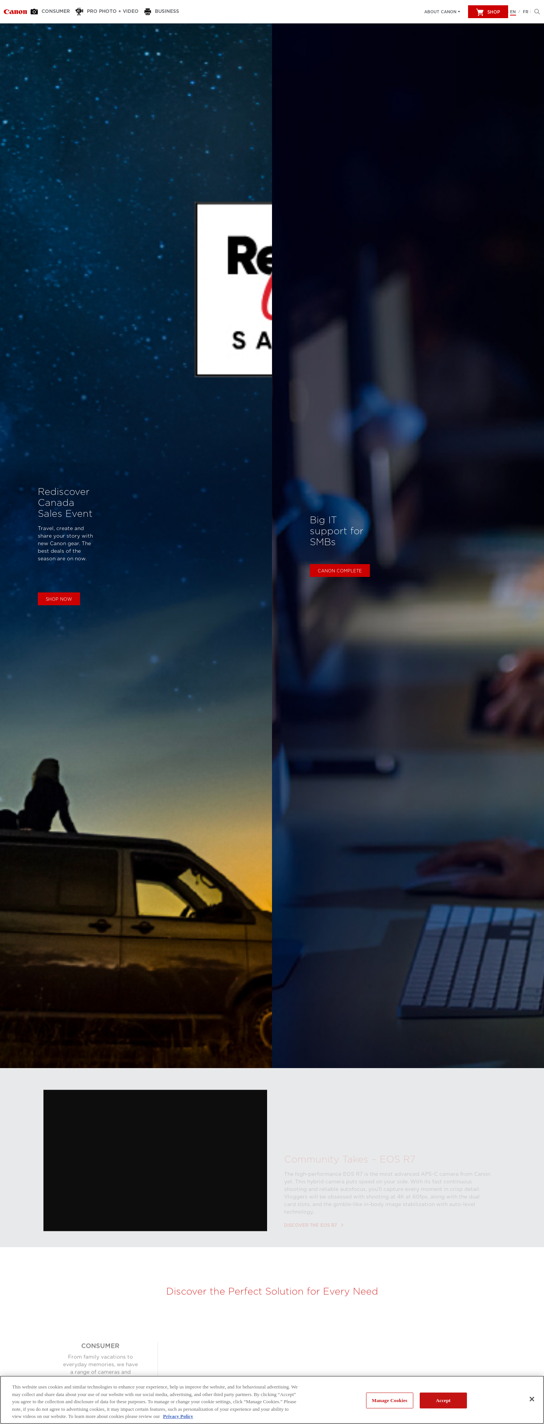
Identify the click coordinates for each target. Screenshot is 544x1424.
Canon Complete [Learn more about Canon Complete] (340, 571)
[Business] (160, 11)
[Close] (532, 1399)
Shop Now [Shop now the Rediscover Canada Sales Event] (59, 599)
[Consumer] (53, 11)
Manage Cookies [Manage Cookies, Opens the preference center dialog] (389, 1400)
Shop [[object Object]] (488, 12)
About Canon (440, 11)
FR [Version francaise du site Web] (526, 11)
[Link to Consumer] (15, 11)
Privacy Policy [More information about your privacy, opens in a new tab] (178, 1416)
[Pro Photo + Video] (108, 11)
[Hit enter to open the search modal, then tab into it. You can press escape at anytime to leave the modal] (535, 12)
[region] (272, 1400)
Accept (443, 1400)
